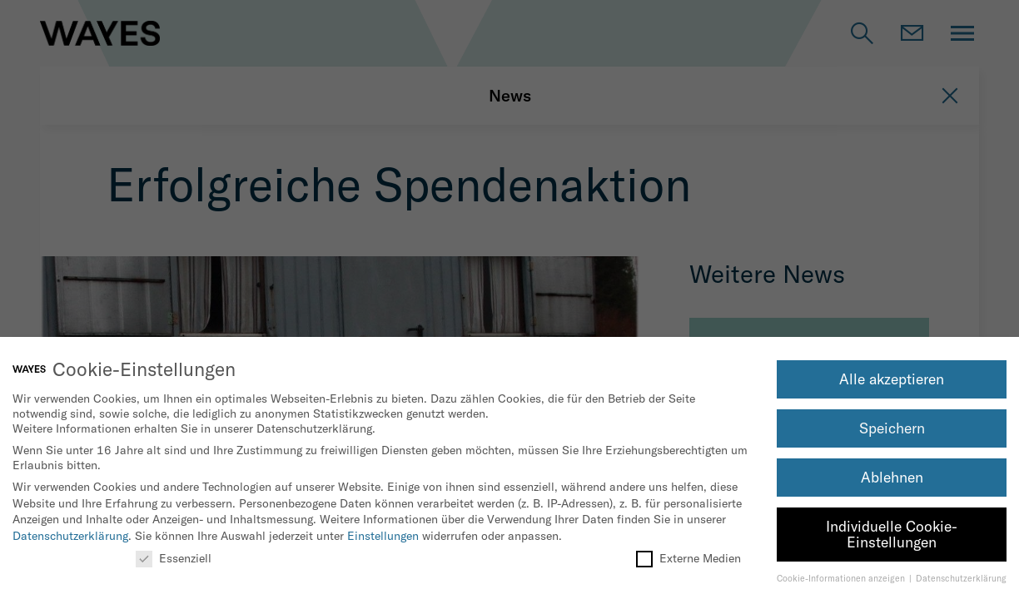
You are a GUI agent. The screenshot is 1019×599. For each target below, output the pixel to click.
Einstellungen (383, 535)
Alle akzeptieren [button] (891, 379)
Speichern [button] (892, 428)
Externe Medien (688, 558)
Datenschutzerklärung (70, 535)
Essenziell (173, 558)
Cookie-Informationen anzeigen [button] (842, 578)
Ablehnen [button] (892, 477)
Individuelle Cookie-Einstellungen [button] (891, 534)
